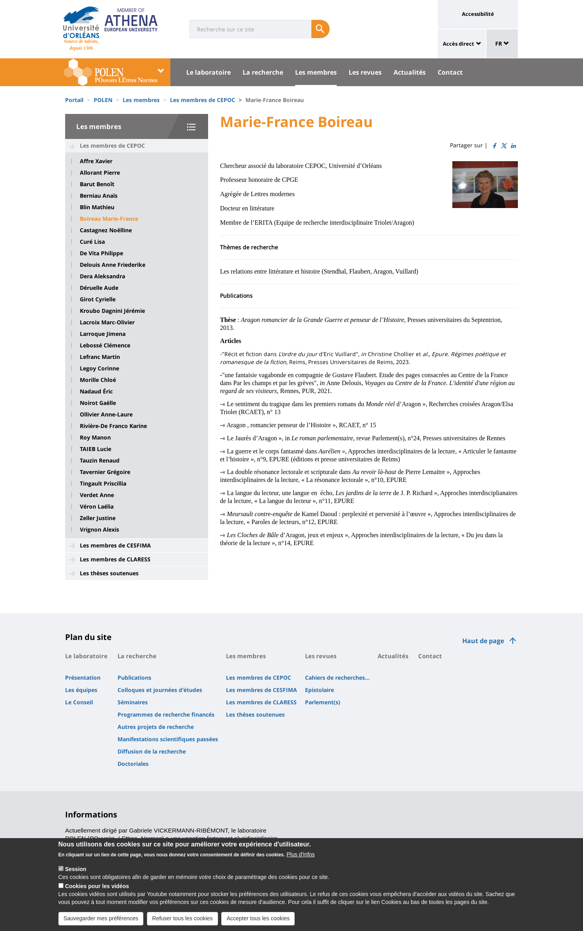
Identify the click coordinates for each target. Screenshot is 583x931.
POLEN (103, 100)
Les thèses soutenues (109, 573)
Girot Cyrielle (98, 299)
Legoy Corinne (99, 368)
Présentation (82, 677)
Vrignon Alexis (99, 529)
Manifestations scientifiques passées (168, 739)
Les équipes (81, 690)
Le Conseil (79, 702)
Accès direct (458, 43)
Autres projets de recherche (156, 727)
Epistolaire (319, 690)
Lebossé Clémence (105, 345)
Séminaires (133, 702)
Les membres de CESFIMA (115, 545)
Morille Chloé (98, 380)
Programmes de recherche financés (166, 714)
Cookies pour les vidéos (97, 893)
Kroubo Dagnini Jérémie (112, 311)
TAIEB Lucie (95, 449)
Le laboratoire (208, 72)
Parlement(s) (322, 702)
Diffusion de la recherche (152, 751)
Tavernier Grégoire (105, 472)
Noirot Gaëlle (98, 403)
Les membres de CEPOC (202, 100)
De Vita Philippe (101, 253)
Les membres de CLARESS (115, 559)
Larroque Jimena (102, 334)
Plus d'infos (300, 861)
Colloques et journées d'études (160, 690)
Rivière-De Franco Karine (113, 426)
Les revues (365, 72)
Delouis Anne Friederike (112, 265)
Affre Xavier (96, 161)
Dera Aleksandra (102, 276)
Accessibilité (478, 13)
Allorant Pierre (100, 172)
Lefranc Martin (100, 357)
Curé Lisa (92, 242)
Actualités (410, 72)
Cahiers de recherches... (337, 677)
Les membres (316, 72)
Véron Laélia (97, 506)
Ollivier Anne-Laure (106, 414)
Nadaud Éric (96, 391)
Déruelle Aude (99, 288)
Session (76, 876)
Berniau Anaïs (99, 196)
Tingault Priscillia (103, 483)
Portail (74, 100)
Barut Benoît (97, 184)
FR (502, 43)
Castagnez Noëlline (106, 230)
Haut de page (483, 640)
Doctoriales (133, 763)
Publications (134, 677)
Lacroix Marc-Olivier (107, 322)
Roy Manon (95, 437)
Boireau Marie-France (109, 219)
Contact (450, 72)
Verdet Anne (97, 495)
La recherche (263, 72)
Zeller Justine (98, 518)
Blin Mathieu (97, 207)
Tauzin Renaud (100, 460)
